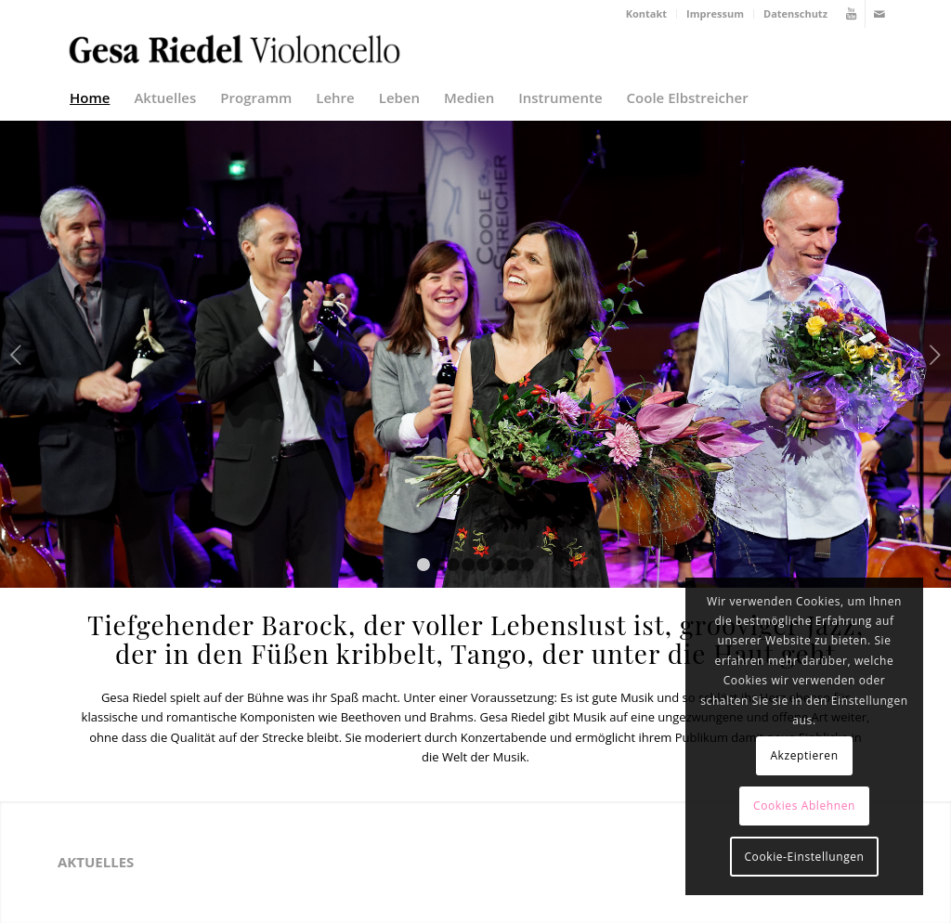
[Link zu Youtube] (851, 14)
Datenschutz (795, 13)
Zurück (16, 354)
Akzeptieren (804, 755)
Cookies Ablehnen (804, 805)
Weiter (934, 354)
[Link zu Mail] (879, 14)
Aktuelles (96, 861)
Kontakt (646, 13)
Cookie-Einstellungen (804, 856)
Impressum (715, 13)
